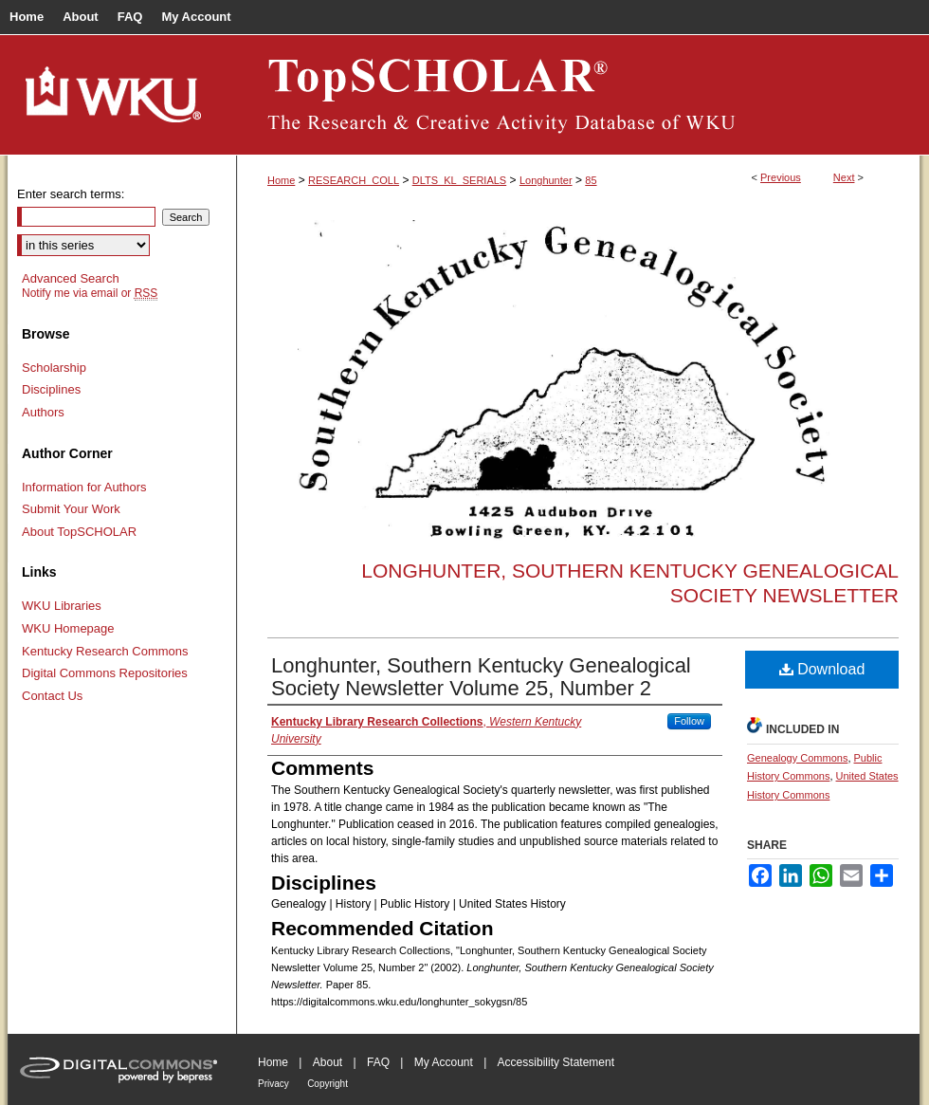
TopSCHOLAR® (578, 95)
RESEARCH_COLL (353, 180)
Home (281, 180)
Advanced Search (70, 278)
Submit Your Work (71, 509)
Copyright (327, 1083)
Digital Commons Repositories (105, 673)
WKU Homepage (68, 628)
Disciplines (51, 389)
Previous (780, 177)
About (327, 1062)
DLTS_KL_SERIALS (459, 180)
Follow (689, 721)
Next (844, 177)
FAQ (378, 1062)
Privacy (273, 1083)
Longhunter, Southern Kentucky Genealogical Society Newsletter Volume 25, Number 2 (481, 677)
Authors (43, 412)
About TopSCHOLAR (79, 532)
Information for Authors (84, 487)
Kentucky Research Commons (105, 651)
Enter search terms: (70, 194)
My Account (443, 1062)
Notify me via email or (89, 293)
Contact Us (52, 696)
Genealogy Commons (797, 758)
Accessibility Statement (556, 1062)
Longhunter (546, 180)
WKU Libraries (61, 606)
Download (822, 669)
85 (590, 180)
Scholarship (54, 367)
